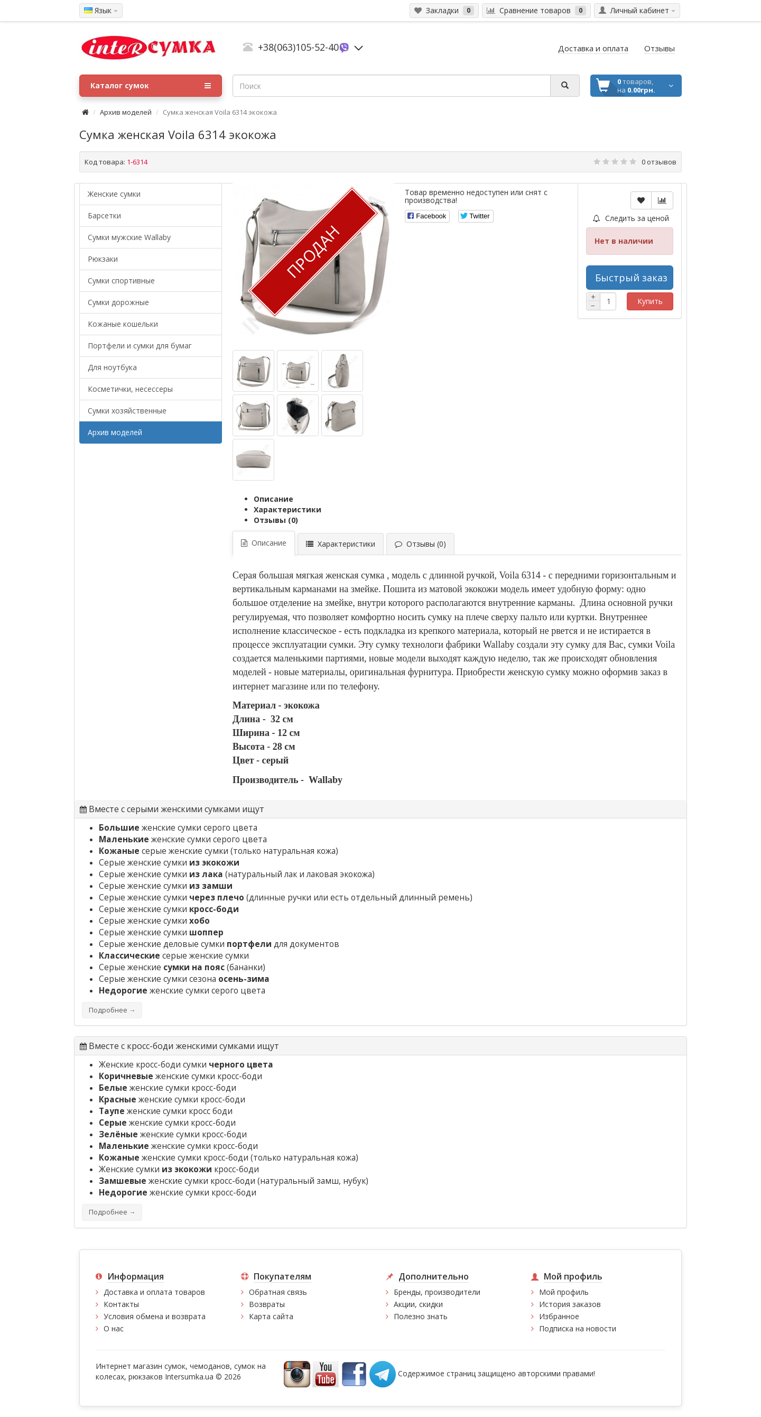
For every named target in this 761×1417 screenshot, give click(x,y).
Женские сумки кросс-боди (179, 1169)
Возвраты (267, 1304)
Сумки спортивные (121, 280)
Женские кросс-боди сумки (186, 1064)
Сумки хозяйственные (127, 411)
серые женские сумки (163, 851)
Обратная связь (278, 1292)
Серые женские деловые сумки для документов (219, 944)
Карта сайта (271, 1316)
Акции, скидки (418, 1304)
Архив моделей (126, 112)
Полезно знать (421, 1316)
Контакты (121, 1304)
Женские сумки (114, 194)
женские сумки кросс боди (166, 1111)
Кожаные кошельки (123, 324)
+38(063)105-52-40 (298, 47)
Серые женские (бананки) (182, 967)
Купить (650, 301)
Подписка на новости (577, 1328)
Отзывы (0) (276, 520)
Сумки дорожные (118, 302)
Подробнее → (112, 1010)
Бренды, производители (437, 1292)
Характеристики (287, 509)
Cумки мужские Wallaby (129, 237)
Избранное (559, 1316)
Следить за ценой (631, 218)
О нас (114, 1328)
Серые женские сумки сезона (184, 978)
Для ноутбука (112, 367)
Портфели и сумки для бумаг (140, 346)
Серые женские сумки (169, 862)
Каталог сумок (150, 85)
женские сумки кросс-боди (180, 1076)
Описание (273, 499)
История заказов (570, 1304)
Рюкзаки (103, 259)
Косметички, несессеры (130, 389)
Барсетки (104, 215)
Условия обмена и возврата (155, 1316)
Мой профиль (564, 1292)
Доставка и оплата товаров (154, 1292)
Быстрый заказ (631, 277)
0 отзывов (659, 162)
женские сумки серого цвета (178, 827)
